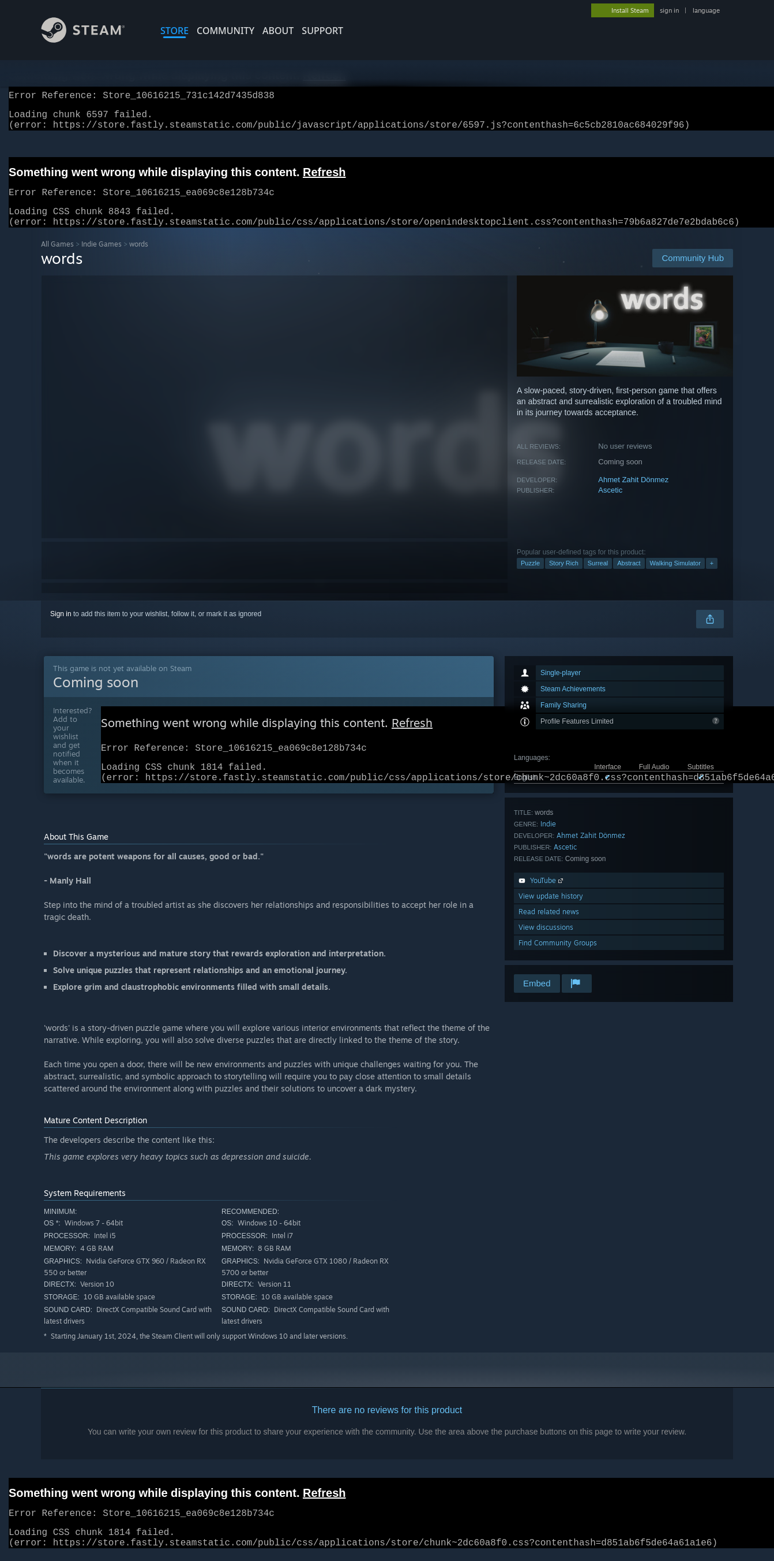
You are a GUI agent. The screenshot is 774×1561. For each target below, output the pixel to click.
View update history (550, 910)
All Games (57, 258)
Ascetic (610, 504)
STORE (174, 30)
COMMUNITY (225, 30)
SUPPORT (322, 30)
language (706, 10)
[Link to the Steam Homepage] (91, 39)
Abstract (628, 576)
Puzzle (530, 576)
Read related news (548, 925)
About (278, 30)
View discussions (545, 941)
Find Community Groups (557, 956)
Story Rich (563, 576)
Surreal (598, 576)
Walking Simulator (675, 576)
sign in (669, 10)
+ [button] (711, 576)
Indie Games (101, 258)
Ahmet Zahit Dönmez (633, 493)
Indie (548, 837)
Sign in (61, 628)
